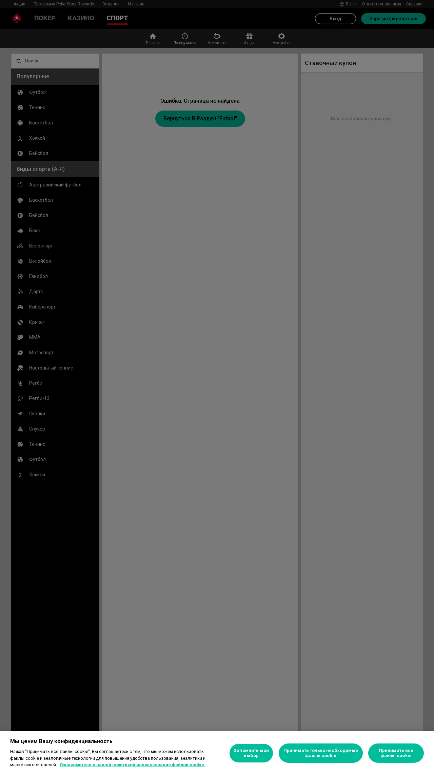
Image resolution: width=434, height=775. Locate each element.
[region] (217, 753)
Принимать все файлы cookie (396, 753)
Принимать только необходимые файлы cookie (320, 753)
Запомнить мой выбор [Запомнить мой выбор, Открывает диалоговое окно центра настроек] (251, 753)
